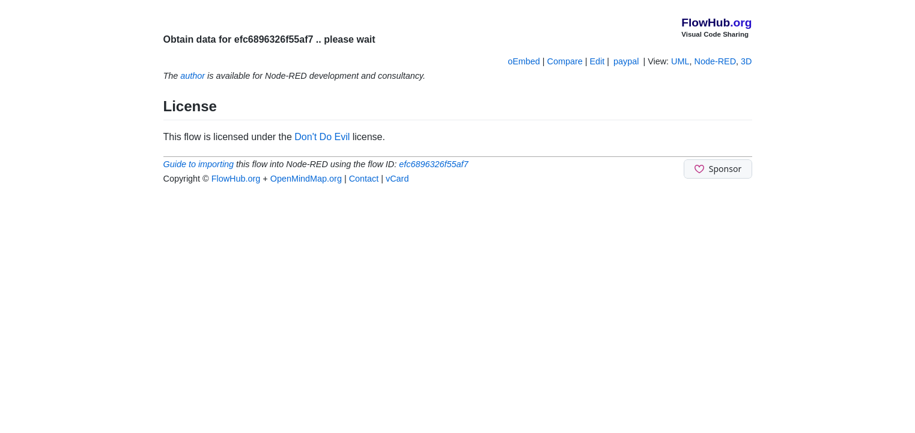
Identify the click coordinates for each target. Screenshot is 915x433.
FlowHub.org (236, 178)
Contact (364, 178)
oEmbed (524, 61)
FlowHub (716, 22)
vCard (397, 178)
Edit (596, 61)
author (192, 76)
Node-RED (716, 61)
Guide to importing (198, 164)
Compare (565, 61)
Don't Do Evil (322, 137)
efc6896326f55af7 (433, 164)
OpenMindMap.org (306, 178)
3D (746, 61)
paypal (626, 61)
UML (680, 61)
